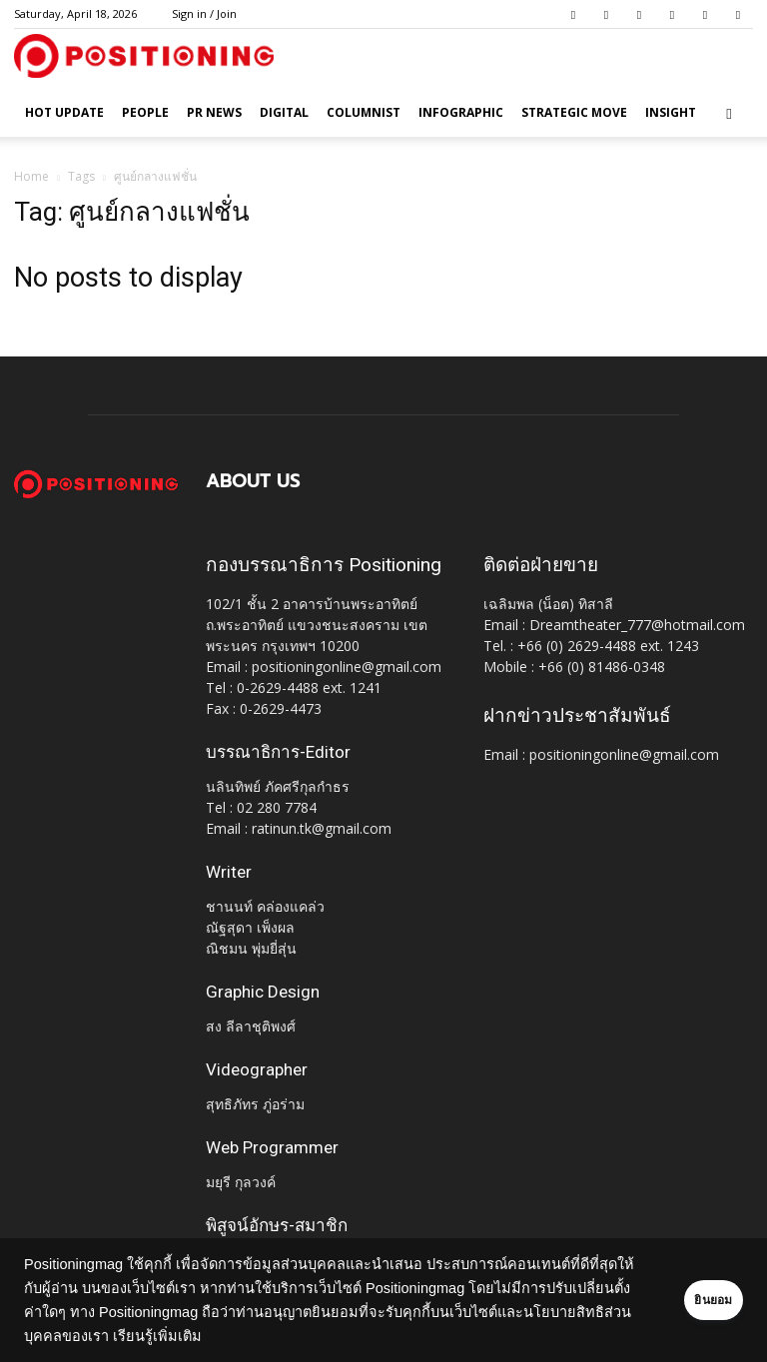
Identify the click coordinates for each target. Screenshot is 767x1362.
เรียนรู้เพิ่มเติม (339, 1336)
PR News (214, 112)
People (145, 112)
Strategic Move (574, 112)
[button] (729, 113)
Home (31, 176)
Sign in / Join (204, 13)
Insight (670, 112)
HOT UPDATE (64, 112)
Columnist (363, 112)
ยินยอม (689, 1300)
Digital (284, 112)
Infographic (460, 112)
